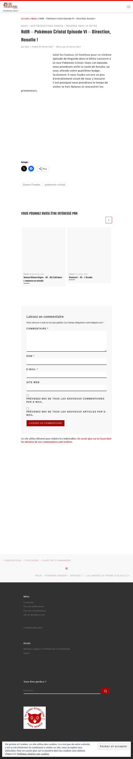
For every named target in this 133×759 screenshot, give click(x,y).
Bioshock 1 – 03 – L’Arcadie (80, 277)
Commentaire (38, 328)
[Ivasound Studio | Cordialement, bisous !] (10, 5)
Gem (27, 47)
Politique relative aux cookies (33, 754)
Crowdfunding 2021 (33, 627)
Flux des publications (34, 606)
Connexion (29, 602)
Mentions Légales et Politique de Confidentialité (47, 649)
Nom (31, 356)
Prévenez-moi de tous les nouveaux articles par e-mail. (67, 413)
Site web (33, 382)
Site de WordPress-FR (34, 615)
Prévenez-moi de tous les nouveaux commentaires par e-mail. (66, 400)
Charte (27, 653)
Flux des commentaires (35, 610)
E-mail (32, 369)
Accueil (25, 18)
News (34, 18)
